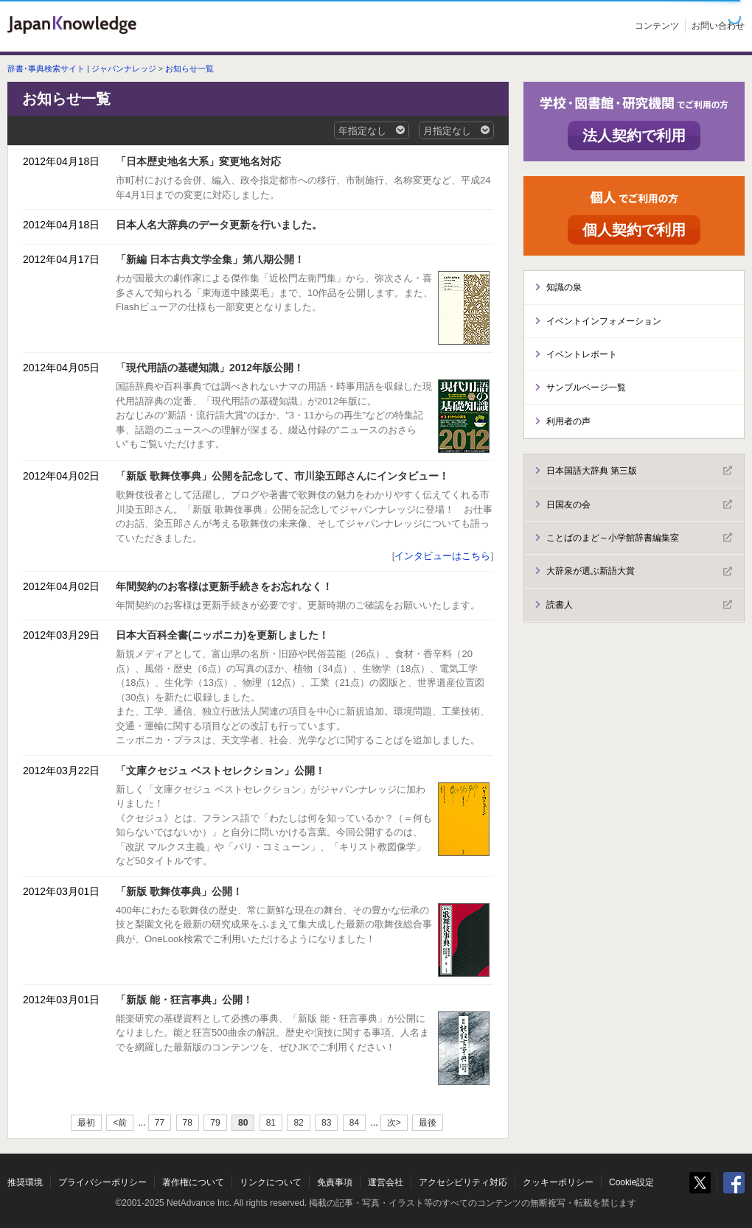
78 (187, 1123)
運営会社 (385, 1182)
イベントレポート (581, 354)
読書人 (639, 605)
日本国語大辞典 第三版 (639, 471)
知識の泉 (564, 287)
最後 (427, 1123)
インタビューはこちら (442, 555)
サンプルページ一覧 (586, 387)
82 (298, 1123)
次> (394, 1123)
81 (271, 1123)
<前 (120, 1123)
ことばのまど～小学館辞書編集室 (639, 538)
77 (159, 1123)
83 (326, 1123)
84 (354, 1123)
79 (215, 1123)
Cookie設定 (631, 1182)
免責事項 (334, 1182)
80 (243, 1123)
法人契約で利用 (634, 135)
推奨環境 (25, 1182)
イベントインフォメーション (603, 321)
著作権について (193, 1182)
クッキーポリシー (558, 1182)
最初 (86, 1123)
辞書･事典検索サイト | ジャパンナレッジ (81, 68)
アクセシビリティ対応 (463, 1182)
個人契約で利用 (634, 230)
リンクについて (271, 1182)
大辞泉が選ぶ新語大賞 (639, 571)
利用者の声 (568, 421)
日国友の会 (639, 504)
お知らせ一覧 (189, 68)
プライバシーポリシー (102, 1182)
